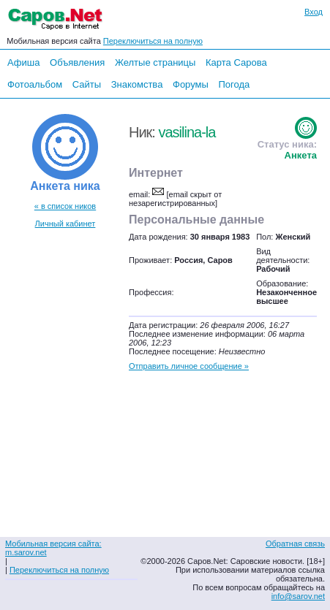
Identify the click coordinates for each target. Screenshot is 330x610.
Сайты (86, 84)
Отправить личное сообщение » (189, 366)
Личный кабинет (65, 223)
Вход (313, 11)
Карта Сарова (236, 62)
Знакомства (137, 84)
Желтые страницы (155, 62)
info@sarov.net (298, 596)
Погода (234, 84)
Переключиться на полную (153, 41)
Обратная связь (295, 543)
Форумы (191, 84)
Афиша (23, 62)
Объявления (77, 62)
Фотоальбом (34, 84)
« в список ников (65, 206)
